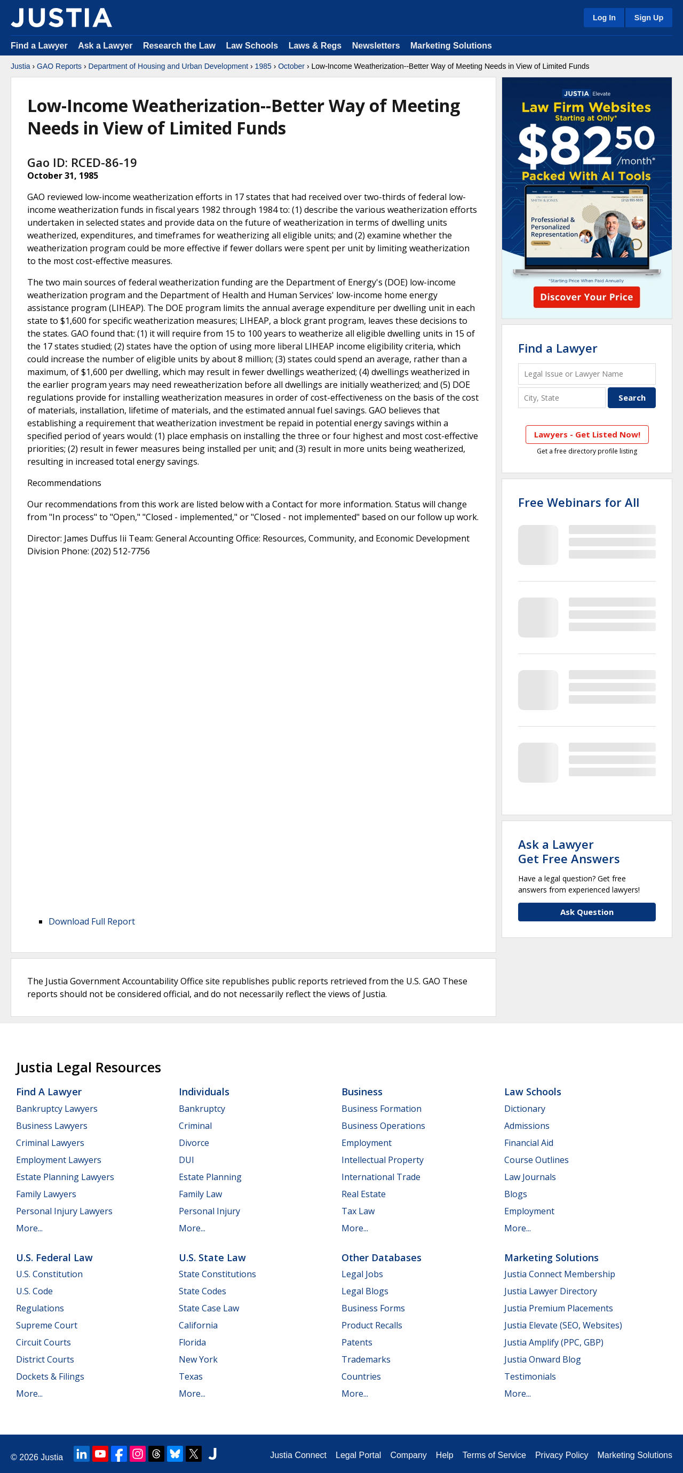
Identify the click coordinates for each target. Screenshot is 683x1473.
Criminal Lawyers (50, 1143)
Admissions (527, 1126)
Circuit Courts (43, 1342)
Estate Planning (210, 1177)
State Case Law (209, 1308)
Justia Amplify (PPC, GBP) (553, 1342)
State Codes (202, 1291)
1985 (263, 66)
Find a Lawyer (39, 45)
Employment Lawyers (58, 1160)
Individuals (204, 1091)
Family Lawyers (46, 1194)
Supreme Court (46, 1325)
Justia (20, 66)
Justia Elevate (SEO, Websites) (563, 1325)
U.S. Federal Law (54, 1257)
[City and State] (562, 397)
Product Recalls (372, 1325)
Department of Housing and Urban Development (169, 66)
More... (29, 1228)
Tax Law (358, 1211)
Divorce (194, 1143)
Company (408, 1455)
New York (198, 1359)
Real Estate (364, 1194)
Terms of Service (494, 1455)
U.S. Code (34, 1291)
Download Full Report (92, 921)
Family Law (200, 1194)
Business (362, 1091)
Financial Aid (528, 1143)
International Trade (381, 1177)
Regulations (40, 1308)
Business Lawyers (52, 1126)
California (198, 1325)
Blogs (515, 1194)
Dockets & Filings (50, 1376)
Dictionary (524, 1108)
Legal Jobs (362, 1274)
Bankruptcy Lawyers (57, 1108)
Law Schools (252, 45)
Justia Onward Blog (542, 1359)
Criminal (195, 1126)
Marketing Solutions (451, 45)
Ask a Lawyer (106, 45)
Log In (604, 17)
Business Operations (383, 1126)
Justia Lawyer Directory (550, 1291)
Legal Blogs (365, 1291)
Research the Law (179, 45)
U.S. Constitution (49, 1274)
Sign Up (648, 17)
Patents (357, 1342)
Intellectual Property (383, 1160)
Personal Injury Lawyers (64, 1211)
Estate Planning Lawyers (65, 1177)
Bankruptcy (202, 1108)
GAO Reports (59, 66)
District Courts (45, 1359)
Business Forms (373, 1308)
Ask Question (587, 911)
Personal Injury (209, 1211)
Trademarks (366, 1359)
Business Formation (382, 1108)
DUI (186, 1160)
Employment (367, 1143)
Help (445, 1455)
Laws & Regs (315, 45)
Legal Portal (358, 1455)
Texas (191, 1376)
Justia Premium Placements (558, 1308)
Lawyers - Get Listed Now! (587, 434)
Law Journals (530, 1177)
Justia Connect (298, 1455)
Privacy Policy (562, 1455)
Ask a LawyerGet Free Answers (569, 851)
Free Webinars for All (578, 502)
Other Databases (382, 1257)
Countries (361, 1376)
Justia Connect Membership (559, 1274)
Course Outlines (536, 1160)
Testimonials (530, 1376)
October (291, 66)
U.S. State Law (212, 1257)
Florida (192, 1342)
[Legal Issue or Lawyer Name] (587, 373)
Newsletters (376, 45)
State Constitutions (217, 1274)
